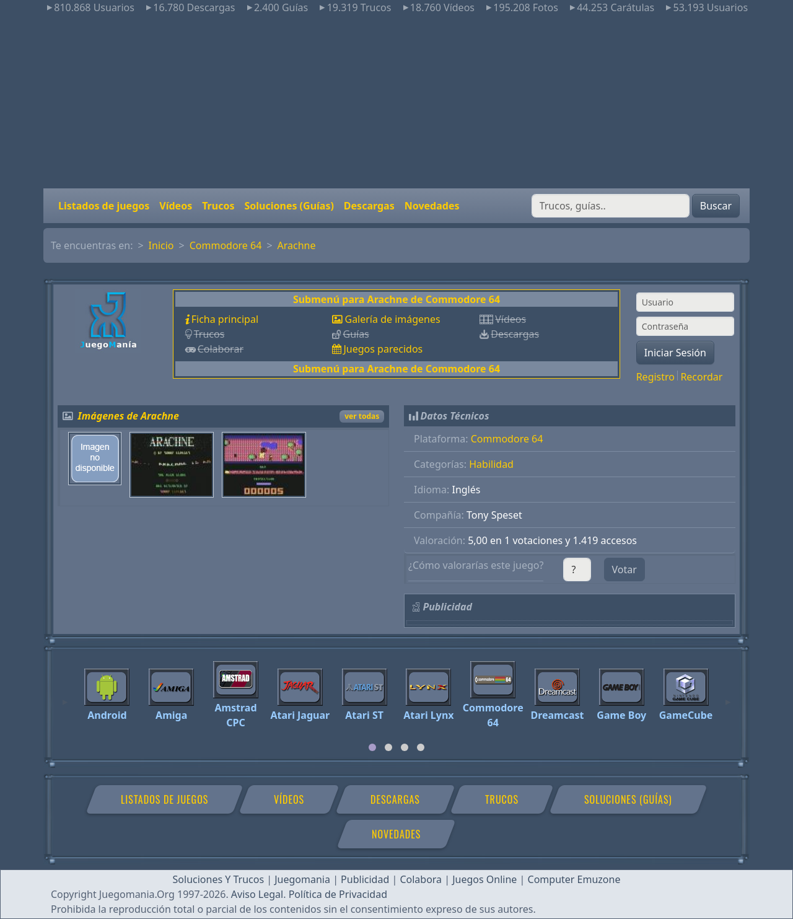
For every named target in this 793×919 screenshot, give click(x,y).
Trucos (218, 206)
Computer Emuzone (574, 879)
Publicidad (365, 879)
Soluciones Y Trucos (219, 879)
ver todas (361, 416)
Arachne (297, 245)
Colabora (421, 879)
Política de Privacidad (338, 894)
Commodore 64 (226, 245)
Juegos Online (484, 879)
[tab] (372, 747)
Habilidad (491, 464)
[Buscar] (611, 206)
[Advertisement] (396, 101)
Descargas (369, 206)
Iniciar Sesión (675, 352)
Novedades (432, 206)
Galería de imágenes (392, 319)
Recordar (701, 377)
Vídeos (175, 206)
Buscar (716, 206)
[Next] (728, 696)
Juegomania (302, 879)
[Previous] (65, 696)
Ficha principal (224, 319)
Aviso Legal (257, 894)
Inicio (161, 245)
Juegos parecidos (383, 349)
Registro (655, 377)
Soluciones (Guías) (288, 206)
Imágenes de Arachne (128, 416)
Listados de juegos (103, 206)
